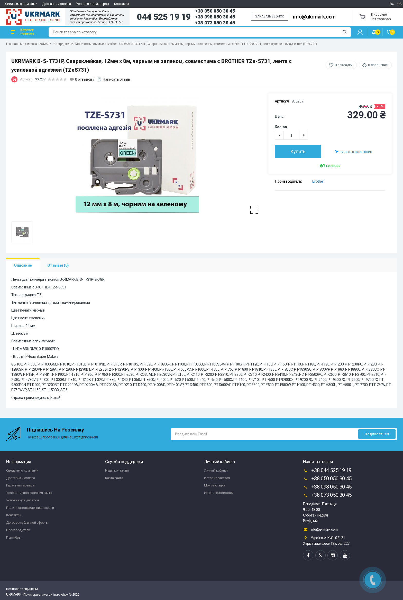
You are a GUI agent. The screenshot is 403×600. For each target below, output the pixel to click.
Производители (18, 530)
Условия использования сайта (29, 493)
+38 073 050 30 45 (215, 23)
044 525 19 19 (164, 17)
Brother (318, 181)
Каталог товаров (22, 32)
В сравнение (378, 65)
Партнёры (13, 537)
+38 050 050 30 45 (215, 11)
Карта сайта (114, 478)
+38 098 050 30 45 (215, 17)
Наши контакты (117, 470)
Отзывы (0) (58, 265)
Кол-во (281, 127)
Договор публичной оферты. (27, 522)
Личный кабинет (216, 470)
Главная (11, 44)
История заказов (217, 478)
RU (392, 4)
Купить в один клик (353, 151)
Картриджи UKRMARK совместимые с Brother (85, 44)
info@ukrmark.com (314, 17)
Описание (23, 265)
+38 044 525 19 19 (327, 470)
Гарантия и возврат (21, 485)
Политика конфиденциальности (30, 508)
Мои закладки (214, 485)
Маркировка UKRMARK (35, 44)
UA (399, 4)
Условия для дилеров (92, 4)
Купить (297, 151)
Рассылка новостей (218, 493)
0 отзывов (83, 79)
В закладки (344, 65)
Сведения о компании (21, 4)
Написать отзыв (116, 79)
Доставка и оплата (56, 4)
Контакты (121, 4)
